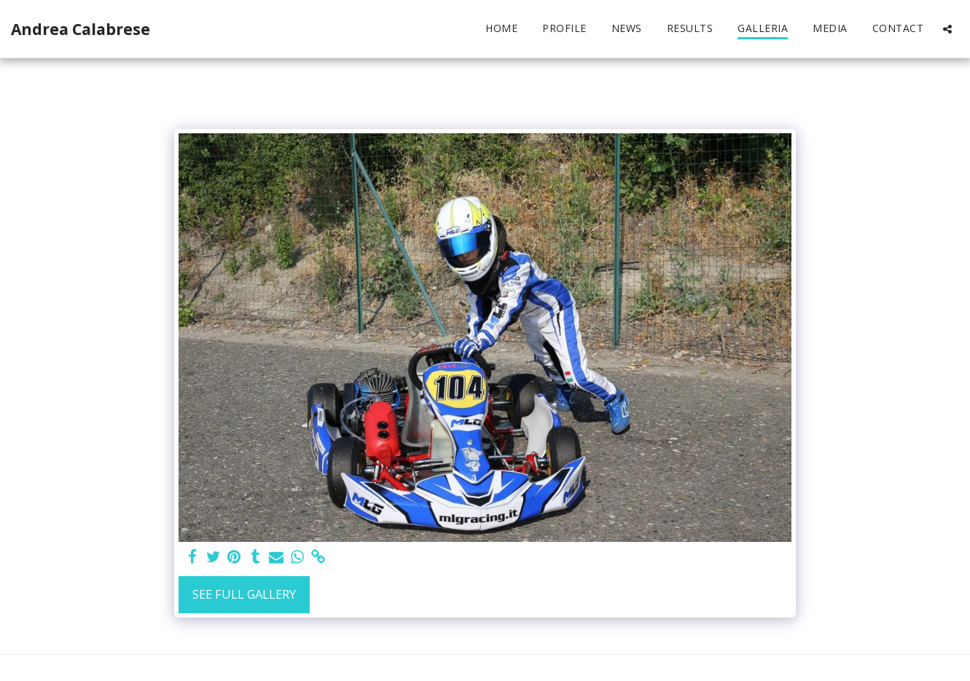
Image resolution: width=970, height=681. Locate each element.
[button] (947, 28)
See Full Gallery (244, 594)
